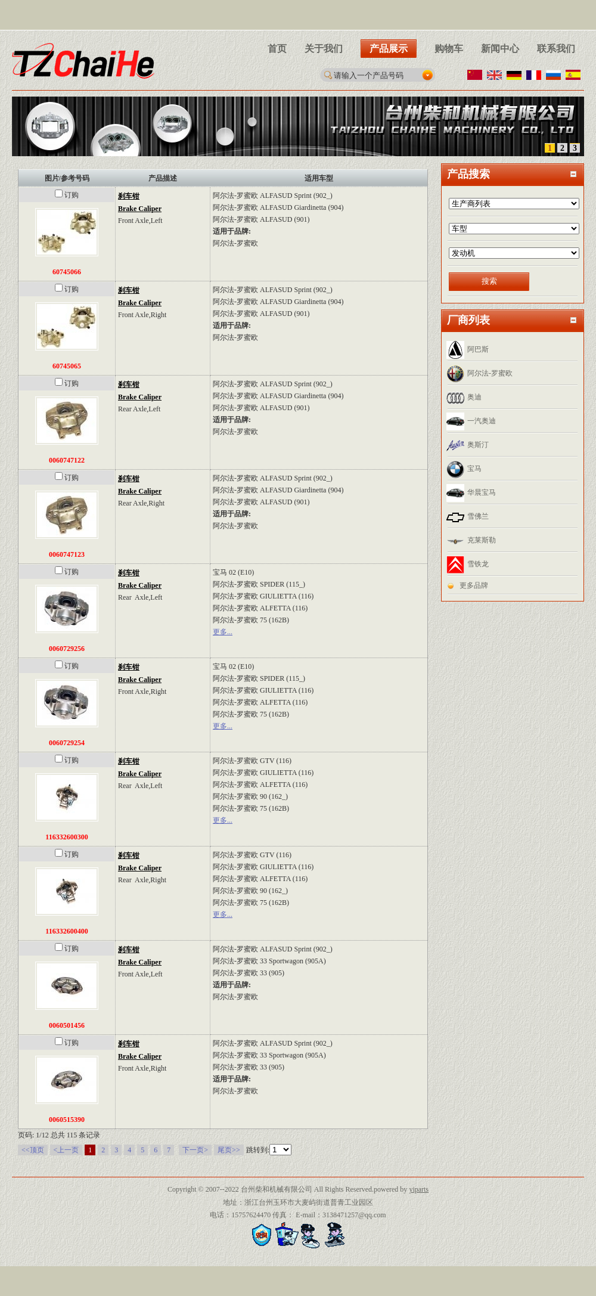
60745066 (66, 272)
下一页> (195, 1150)
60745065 (66, 366)
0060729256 (67, 648)
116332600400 (66, 931)
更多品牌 (474, 585)
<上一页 (66, 1150)
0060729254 (67, 743)
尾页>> (229, 1150)
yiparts (419, 1189)
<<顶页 (32, 1150)
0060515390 (67, 1119)
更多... (222, 632)
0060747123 (67, 554)
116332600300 (66, 837)
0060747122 (67, 460)
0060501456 (67, 1025)
